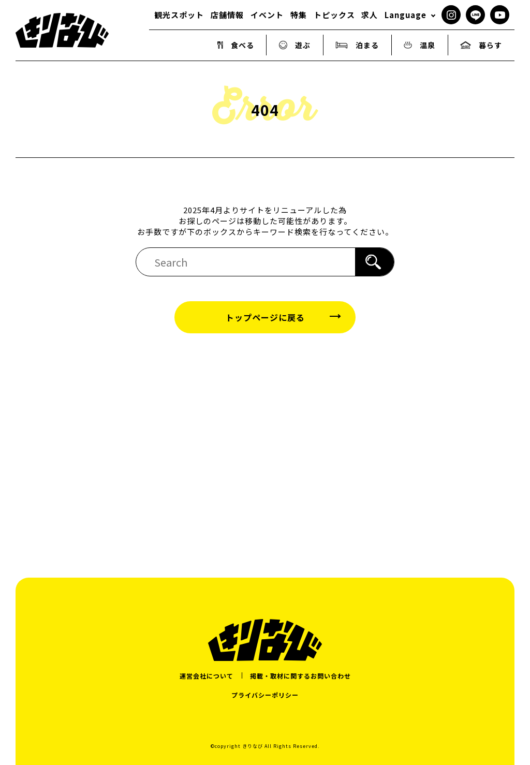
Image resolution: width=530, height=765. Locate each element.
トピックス (334, 14)
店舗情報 (227, 14)
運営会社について (206, 675)
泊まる (357, 45)
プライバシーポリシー (265, 694)
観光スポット (179, 14)
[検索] (374, 262)
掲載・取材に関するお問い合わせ (300, 675)
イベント (267, 14)
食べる (235, 45)
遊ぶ (295, 45)
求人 (369, 14)
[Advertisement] (265, 443)
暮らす (481, 45)
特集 (298, 14)
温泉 (419, 45)
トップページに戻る (265, 317)
